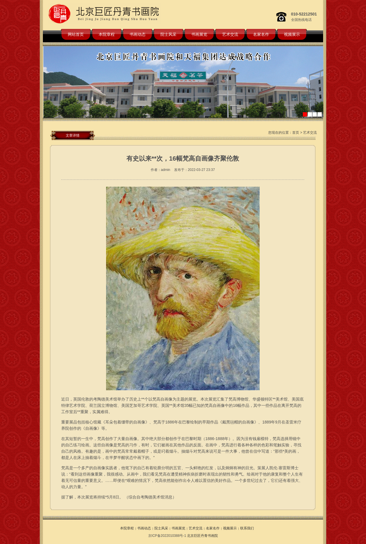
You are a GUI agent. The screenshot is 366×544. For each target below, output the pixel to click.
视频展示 (292, 34)
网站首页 (76, 34)
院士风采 (168, 34)
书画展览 (199, 34)
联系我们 (247, 528)
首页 (295, 133)
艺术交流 (230, 34)
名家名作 (261, 34)
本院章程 (107, 34)
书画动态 (138, 34)
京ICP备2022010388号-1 (167, 536)
